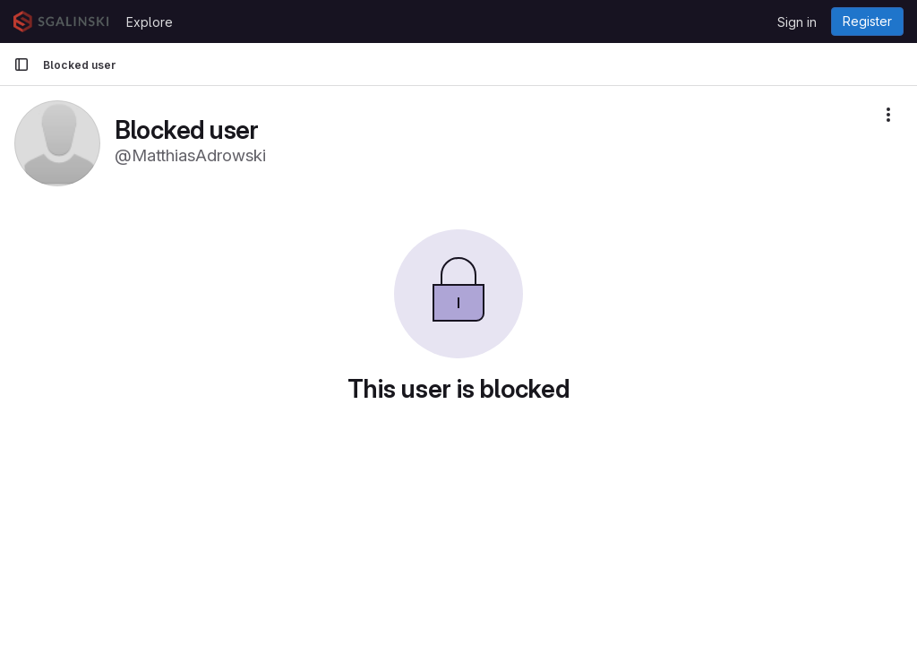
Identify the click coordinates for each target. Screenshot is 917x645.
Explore (149, 22)
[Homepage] (61, 21)
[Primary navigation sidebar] (21, 64)
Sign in (797, 22)
